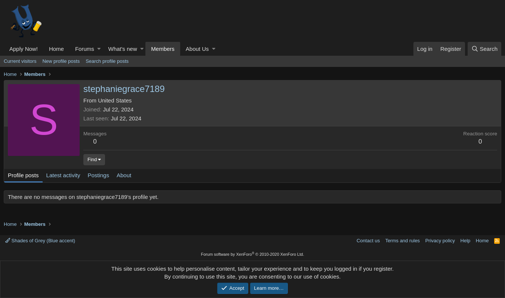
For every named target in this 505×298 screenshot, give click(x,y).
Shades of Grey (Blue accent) (40, 240)
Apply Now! (23, 49)
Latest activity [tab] (63, 175)
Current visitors (20, 61)
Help (466, 240)
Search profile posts (107, 61)
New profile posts (61, 61)
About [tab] (124, 175)
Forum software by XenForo (252, 254)
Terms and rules (402, 240)
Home (56, 49)
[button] (98, 49)
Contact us (368, 240)
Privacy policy (440, 240)
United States (115, 100)
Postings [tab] (98, 175)
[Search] (484, 49)
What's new (122, 49)
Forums (84, 49)
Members (163, 49)
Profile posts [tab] (23, 175)
